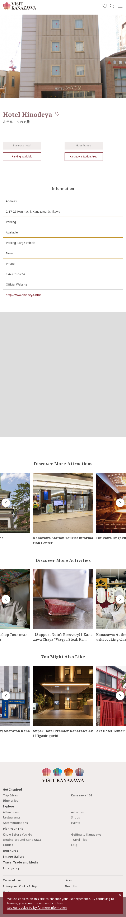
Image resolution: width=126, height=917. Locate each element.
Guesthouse (83, 145)
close (120, 895)
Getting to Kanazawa (86, 834)
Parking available (22, 156)
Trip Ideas (10, 795)
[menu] (120, 6)
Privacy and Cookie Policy (20, 886)
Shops (75, 817)
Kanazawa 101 (81, 795)
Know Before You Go (17, 834)
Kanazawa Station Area (83, 156)
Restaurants (11, 817)
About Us (71, 886)
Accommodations (15, 823)
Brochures (10, 851)
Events (75, 823)
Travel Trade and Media (20, 862)
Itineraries (10, 800)
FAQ (74, 845)
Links (68, 880)
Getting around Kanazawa (22, 840)
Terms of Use (12, 880)
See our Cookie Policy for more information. (37, 908)
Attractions (11, 812)
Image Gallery (13, 856)
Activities (77, 812)
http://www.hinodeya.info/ (23, 295)
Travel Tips (79, 840)
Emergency (11, 868)
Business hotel (22, 145)
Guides (8, 845)
